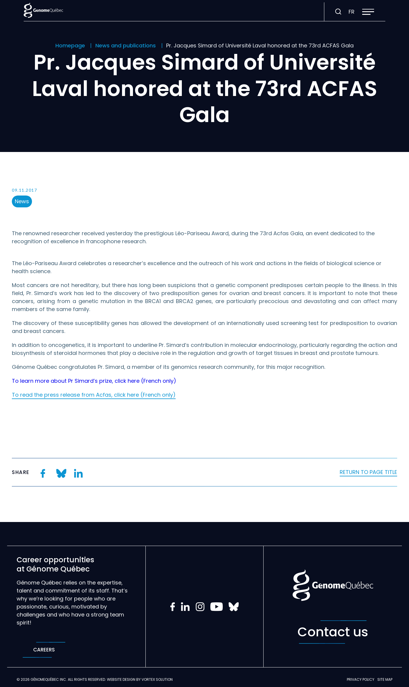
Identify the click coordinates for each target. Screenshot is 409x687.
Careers (44, 650)
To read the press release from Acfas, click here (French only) (94, 394)
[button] (368, 12)
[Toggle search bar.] (338, 11)
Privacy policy (360, 679)
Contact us (332, 632)
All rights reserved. (87, 679)
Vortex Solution (157, 679)
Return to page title (368, 472)
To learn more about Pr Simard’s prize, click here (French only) (94, 381)
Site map (384, 679)
